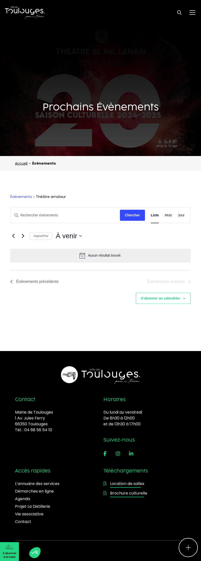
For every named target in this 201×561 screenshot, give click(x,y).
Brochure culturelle (125, 493)
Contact (23, 521)
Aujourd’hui (40, 236)
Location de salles (123, 483)
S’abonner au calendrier (160, 298)
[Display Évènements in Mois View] (168, 215)
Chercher (132, 215)
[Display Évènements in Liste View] (155, 215)
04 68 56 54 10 (38, 430)
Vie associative (29, 514)
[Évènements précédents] (13, 236)
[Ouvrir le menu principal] (192, 12)
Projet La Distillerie (32, 506)
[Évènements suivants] (23, 236)
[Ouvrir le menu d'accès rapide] (188, 547)
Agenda (22, 499)
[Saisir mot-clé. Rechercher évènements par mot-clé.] (65, 215)
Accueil (21, 163)
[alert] (100, 255)
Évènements (21, 197)
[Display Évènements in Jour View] (181, 215)
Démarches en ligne (34, 491)
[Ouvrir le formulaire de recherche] (179, 12)
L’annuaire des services (37, 483)
